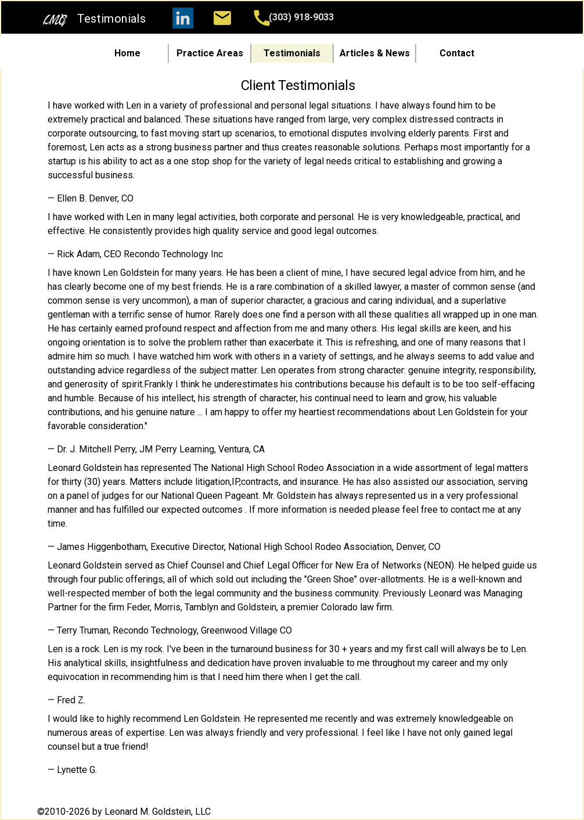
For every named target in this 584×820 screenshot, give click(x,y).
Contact (456, 53)
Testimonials (292, 53)
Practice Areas (209, 53)
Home (127, 53)
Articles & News (375, 53)
